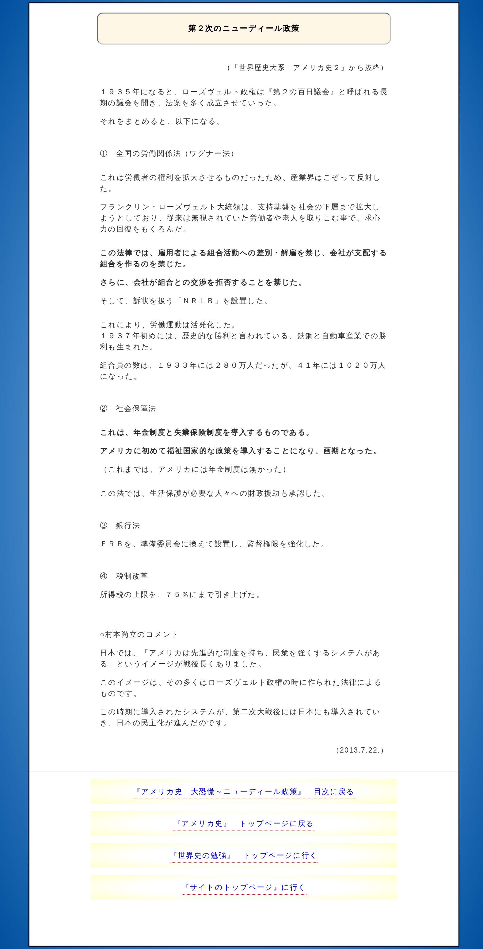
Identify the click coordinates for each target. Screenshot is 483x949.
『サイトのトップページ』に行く (244, 887)
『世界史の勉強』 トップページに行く (244, 855)
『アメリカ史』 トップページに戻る (243, 823)
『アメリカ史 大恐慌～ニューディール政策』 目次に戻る (244, 791)
